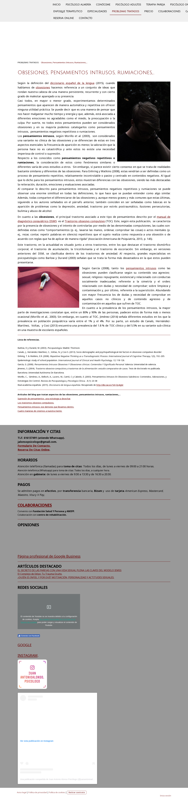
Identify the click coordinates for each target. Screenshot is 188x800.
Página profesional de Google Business (49, 556)
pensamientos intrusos (141, 268)
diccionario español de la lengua (72, 83)
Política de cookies (57, 792)
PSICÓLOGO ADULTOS (95, 3)
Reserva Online (30, 17)
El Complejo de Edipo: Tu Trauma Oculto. (40, 573)
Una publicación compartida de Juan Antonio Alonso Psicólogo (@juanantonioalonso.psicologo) (63, 779)
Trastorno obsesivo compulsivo (85, 221)
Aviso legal (21, 792)
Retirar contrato (77, 792)
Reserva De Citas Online (33, 449)
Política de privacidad (37, 792)
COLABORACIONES (35, 505)
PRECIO (115, 10)
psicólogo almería (44, 3)
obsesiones (43, 87)
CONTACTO (52, 17)
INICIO (23, 3)
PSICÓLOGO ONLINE (149, 3)
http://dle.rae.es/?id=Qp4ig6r (109, 385)
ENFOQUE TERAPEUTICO (34, 10)
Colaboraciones (136, 10)
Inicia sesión (165, 795)
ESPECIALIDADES (63, 10)
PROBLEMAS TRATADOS (92, 10)
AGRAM (31, 655)
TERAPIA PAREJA (122, 3)
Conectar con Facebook (28, 636)
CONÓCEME (70, 3)
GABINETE (158, 10)
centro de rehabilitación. (52, 514)
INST (21, 655)
